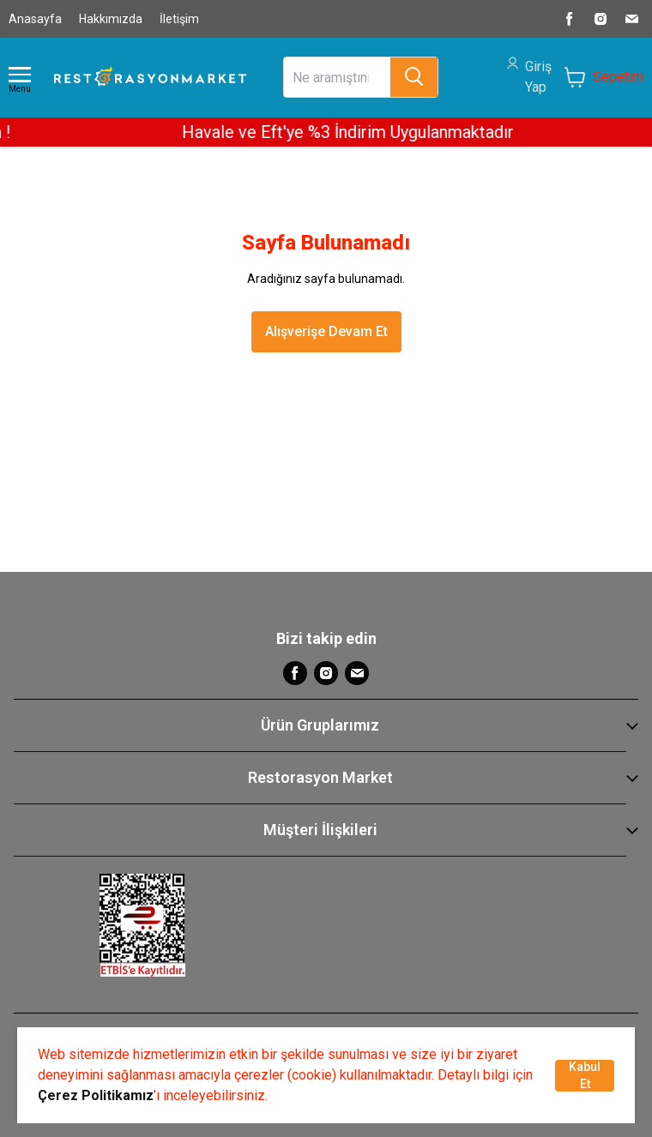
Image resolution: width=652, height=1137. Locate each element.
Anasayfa (35, 19)
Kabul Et (585, 1075)
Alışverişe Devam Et (326, 331)
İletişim (179, 19)
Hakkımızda (110, 19)
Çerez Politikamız (96, 1095)
